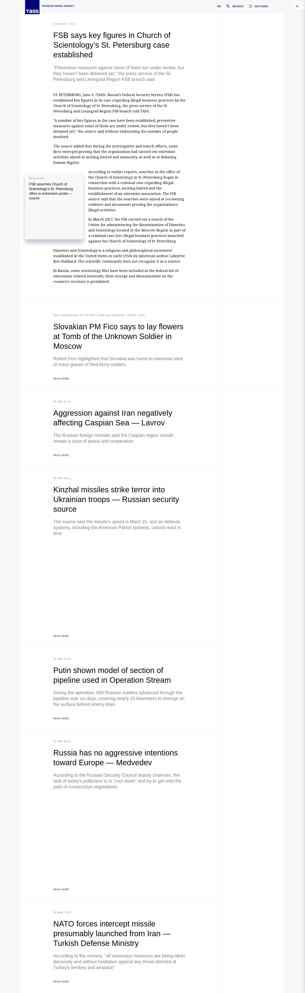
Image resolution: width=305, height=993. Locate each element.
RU (219, 6)
